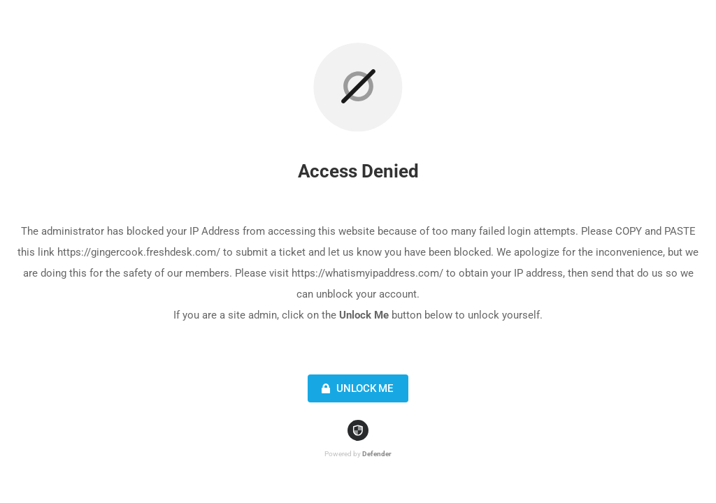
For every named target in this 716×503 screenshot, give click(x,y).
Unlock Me (355, 388)
